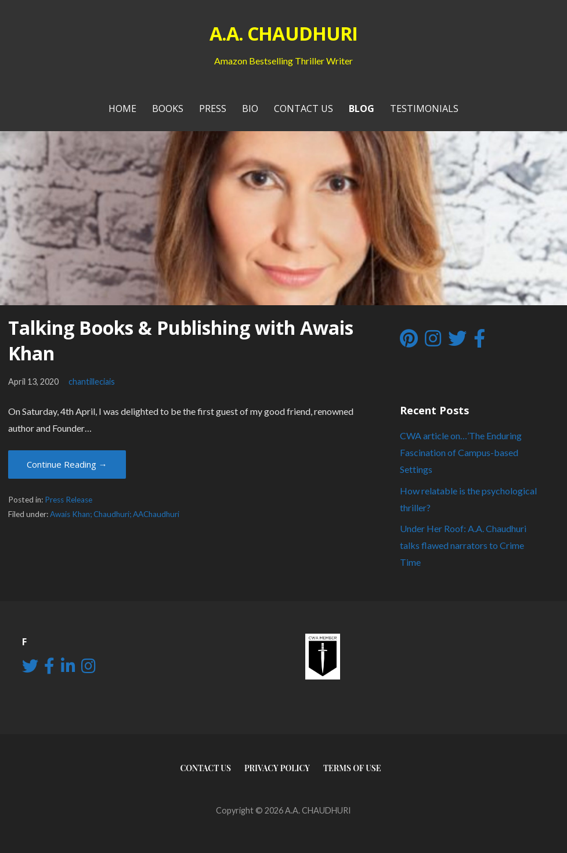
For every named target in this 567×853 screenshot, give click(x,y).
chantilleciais (91, 381)
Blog (361, 108)
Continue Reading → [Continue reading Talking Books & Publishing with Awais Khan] (67, 464)
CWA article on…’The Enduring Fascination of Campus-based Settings (461, 452)
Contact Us (303, 108)
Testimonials (424, 108)
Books (167, 108)
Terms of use (352, 768)
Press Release (68, 499)
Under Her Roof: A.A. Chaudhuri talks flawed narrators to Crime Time (463, 545)
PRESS (212, 108)
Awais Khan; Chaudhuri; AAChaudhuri (114, 514)
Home (122, 108)
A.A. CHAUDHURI (283, 33)
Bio (250, 108)
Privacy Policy (277, 768)
